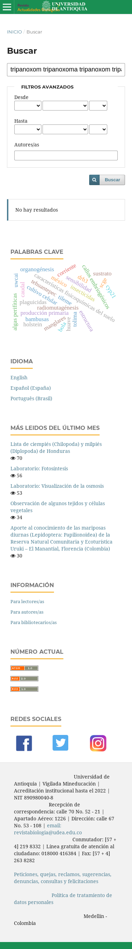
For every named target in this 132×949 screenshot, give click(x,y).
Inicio (14, 32)
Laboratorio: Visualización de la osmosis (57, 486)
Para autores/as (27, 612)
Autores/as (26, 144)
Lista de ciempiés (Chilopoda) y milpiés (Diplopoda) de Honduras (56, 447)
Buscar (112, 179)
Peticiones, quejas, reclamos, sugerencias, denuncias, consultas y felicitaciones (62, 878)
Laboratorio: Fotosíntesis (39, 468)
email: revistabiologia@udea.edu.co (48, 829)
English (19, 377)
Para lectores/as (27, 601)
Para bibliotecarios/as (33, 622)
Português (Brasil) (31, 398)
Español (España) (30, 388)
